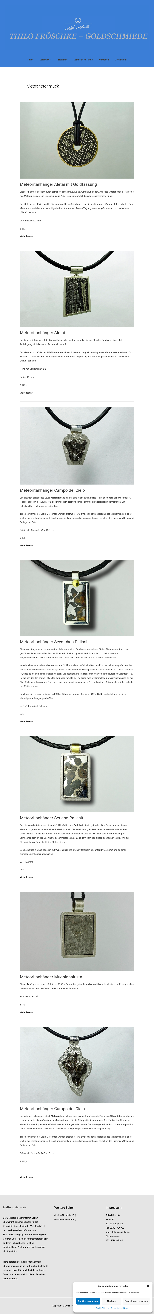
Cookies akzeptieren (88, 1301)
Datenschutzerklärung (119, 1308)
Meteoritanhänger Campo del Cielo (52, 490)
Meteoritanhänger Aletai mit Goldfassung (58, 184)
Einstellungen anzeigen (136, 1301)
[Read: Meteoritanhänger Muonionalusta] (77, 931)
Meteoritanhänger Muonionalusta (51, 976)
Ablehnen (111, 1301)
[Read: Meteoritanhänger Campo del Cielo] (77, 445)
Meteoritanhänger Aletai (42, 332)
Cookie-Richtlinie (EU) (65, 1215)
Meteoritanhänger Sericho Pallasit (51, 817)
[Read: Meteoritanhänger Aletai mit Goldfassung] (77, 140)
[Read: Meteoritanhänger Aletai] (77, 288)
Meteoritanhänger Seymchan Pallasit (54, 641)
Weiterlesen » (26, 236)
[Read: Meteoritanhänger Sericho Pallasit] (77, 773)
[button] (147, 1286)
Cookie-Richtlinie (102, 1308)
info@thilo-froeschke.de (118, 1232)
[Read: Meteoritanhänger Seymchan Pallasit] (77, 597)
